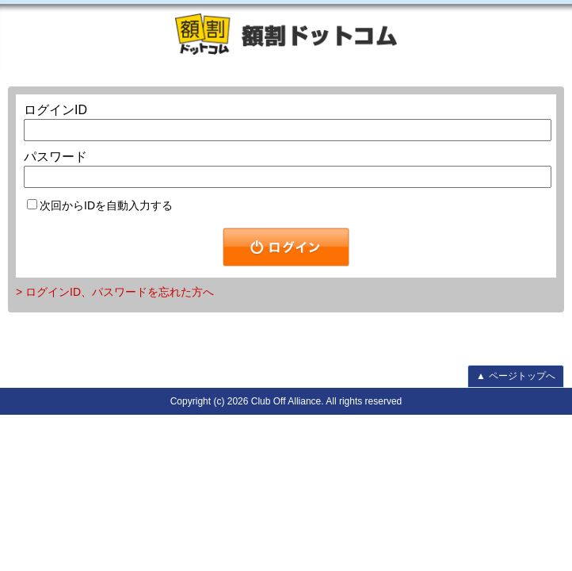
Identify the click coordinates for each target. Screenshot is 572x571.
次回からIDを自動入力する (100, 205)
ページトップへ (515, 375)
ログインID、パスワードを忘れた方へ (119, 292)
